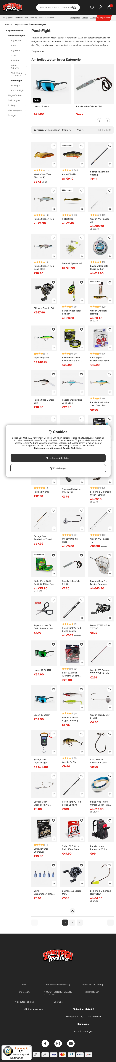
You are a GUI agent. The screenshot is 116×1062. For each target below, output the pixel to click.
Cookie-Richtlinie (72, 448)
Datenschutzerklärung (46, 448)
